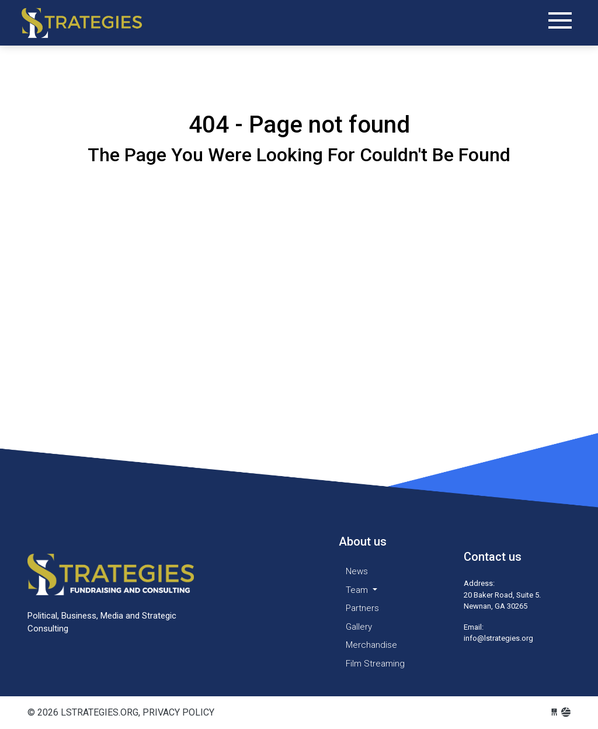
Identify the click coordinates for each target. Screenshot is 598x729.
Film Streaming (375, 663)
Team (358, 590)
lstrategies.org (92, 23)
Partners (362, 608)
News (357, 571)
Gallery (359, 627)
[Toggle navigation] (560, 20)
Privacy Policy (178, 712)
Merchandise (371, 645)
